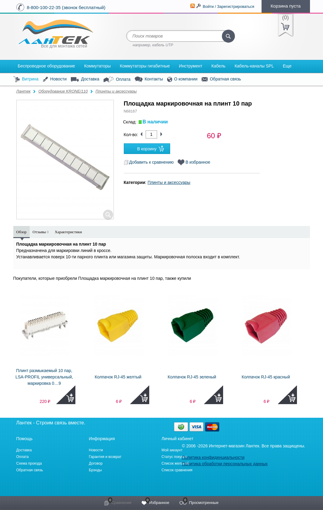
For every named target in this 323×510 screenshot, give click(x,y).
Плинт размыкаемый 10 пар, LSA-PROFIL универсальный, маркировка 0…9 (44, 377)
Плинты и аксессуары (116, 91)
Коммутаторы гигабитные (145, 66)
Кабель (218, 66)
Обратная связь (221, 79)
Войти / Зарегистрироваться (228, 6)
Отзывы (41, 232)
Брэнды (95, 470)
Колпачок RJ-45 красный (266, 376)
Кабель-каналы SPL (254, 66)
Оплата (117, 80)
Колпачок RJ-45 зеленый (192, 376)
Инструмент (190, 66)
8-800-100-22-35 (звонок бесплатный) (66, 7)
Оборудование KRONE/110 (63, 91)
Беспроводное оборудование (46, 66)
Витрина (26, 79)
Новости (55, 79)
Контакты (149, 79)
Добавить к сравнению (149, 162)
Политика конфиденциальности (213, 457)
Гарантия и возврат (105, 457)
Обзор (21, 232)
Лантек (23, 91)
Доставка (85, 79)
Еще (287, 66)
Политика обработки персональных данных (225, 463)
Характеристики (68, 232)
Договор (96, 463)
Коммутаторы (97, 66)
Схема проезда (29, 463)
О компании (182, 79)
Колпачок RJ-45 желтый (118, 376)
